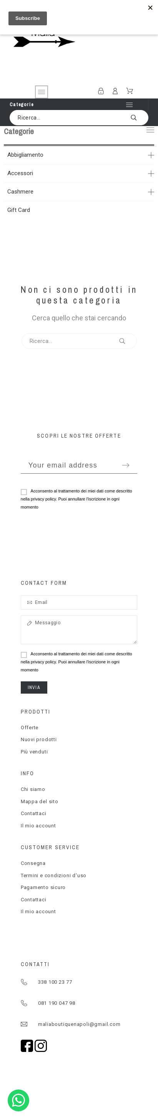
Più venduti (34, 752)
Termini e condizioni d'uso (53, 875)
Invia (34, 687)
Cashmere (20, 191)
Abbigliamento (25, 154)
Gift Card (18, 210)
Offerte (29, 727)
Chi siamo (33, 789)
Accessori (20, 173)
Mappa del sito (39, 801)
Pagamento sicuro (43, 887)
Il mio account (38, 826)
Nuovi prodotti (39, 739)
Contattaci (34, 813)
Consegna (33, 863)
